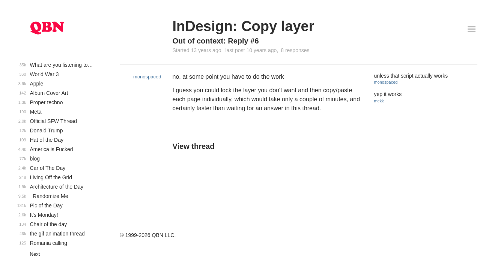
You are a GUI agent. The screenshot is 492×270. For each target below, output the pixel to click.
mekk (379, 101)
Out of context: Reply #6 (216, 41)
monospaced (147, 77)
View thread (194, 146)
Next (35, 254)
